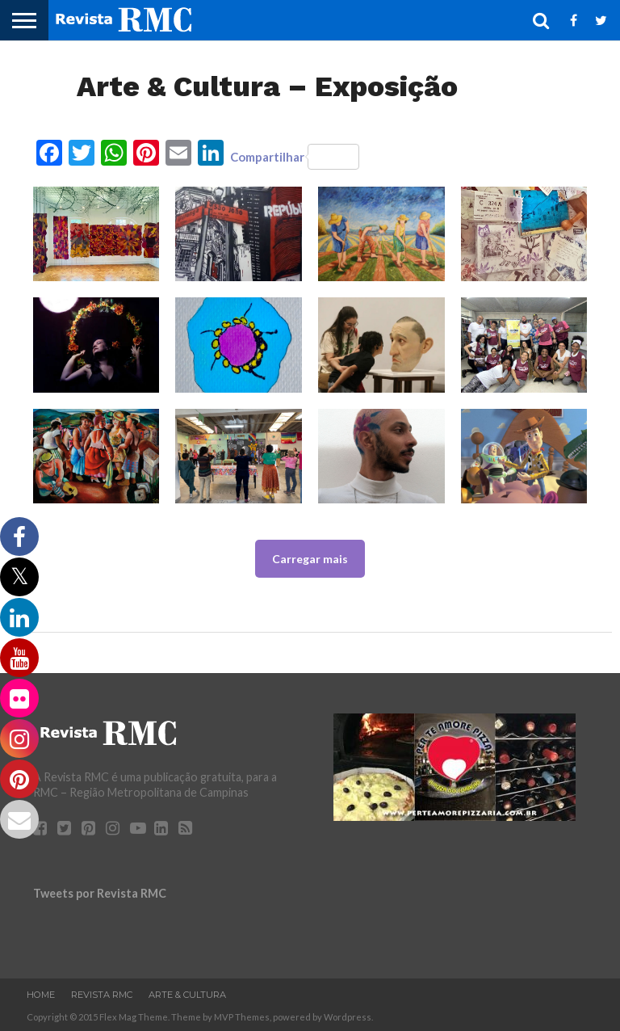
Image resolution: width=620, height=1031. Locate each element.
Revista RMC (101, 994)
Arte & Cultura (187, 994)
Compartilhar (294, 157)
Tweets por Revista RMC (99, 893)
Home (41, 994)
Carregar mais (310, 559)
